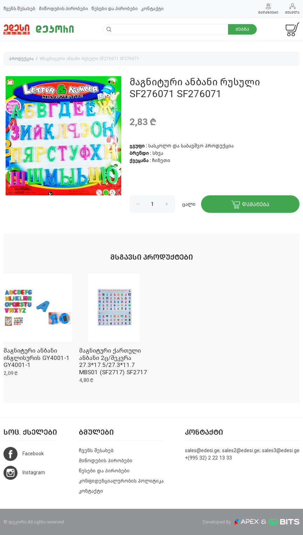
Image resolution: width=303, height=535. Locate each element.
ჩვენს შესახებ (19, 8)
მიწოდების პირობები (63, 8)
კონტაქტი (152, 8)
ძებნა (242, 29)
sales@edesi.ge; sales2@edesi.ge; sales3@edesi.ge (242, 451)
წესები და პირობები (114, 8)
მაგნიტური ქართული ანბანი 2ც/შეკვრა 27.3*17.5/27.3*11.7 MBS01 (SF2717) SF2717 (113, 361)
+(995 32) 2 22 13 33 (208, 458)
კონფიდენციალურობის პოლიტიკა (121, 481)
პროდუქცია (21, 58)
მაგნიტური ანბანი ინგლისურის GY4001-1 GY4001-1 (37, 358)
